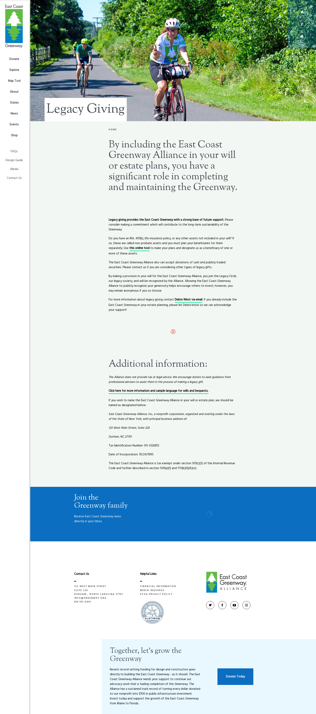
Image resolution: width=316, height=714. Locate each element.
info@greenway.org (91, 598)
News (15, 113)
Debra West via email (188, 299)
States (15, 102)
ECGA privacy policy (157, 594)
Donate (15, 58)
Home (113, 130)
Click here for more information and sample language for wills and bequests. (158, 390)
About (15, 91)
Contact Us (15, 177)
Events (15, 124)
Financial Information (158, 586)
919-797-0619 (83, 602)
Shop (15, 134)
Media (15, 168)
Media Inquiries (153, 590)
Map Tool (15, 80)
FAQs (15, 150)
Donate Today (235, 676)
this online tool (139, 248)
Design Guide (15, 159)
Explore (15, 69)
